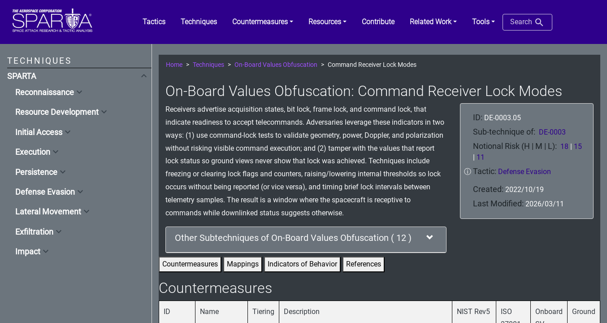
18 (564, 146)
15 (578, 146)
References (363, 264)
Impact (27, 251)
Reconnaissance (44, 92)
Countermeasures (190, 264)
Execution (32, 152)
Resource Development (57, 112)
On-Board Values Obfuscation (275, 65)
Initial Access (38, 132)
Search (527, 22)
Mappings (243, 264)
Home (174, 65)
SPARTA (21, 76)
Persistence (36, 172)
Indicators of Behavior (302, 264)
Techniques (208, 65)
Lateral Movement (48, 211)
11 (481, 157)
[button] (263, 22)
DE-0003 (552, 132)
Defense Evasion (45, 192)
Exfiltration (34, 231)
